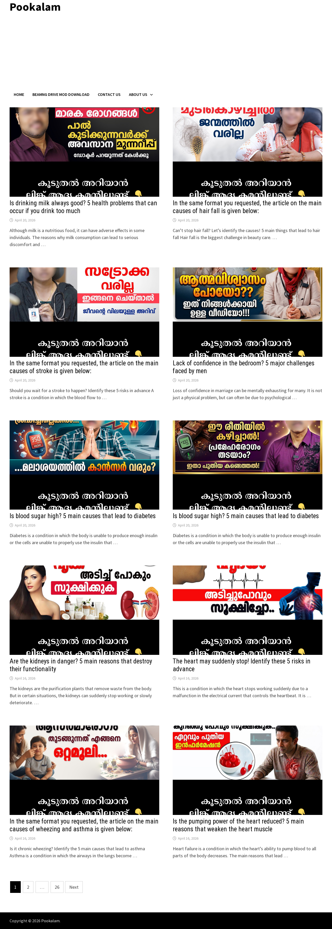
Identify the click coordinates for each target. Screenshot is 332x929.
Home (19, 94)
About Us (138, 94)
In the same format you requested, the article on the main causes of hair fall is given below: (247, 207)
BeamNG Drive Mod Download (60, 94)
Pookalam (50, 920)
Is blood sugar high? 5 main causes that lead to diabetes (83, 516)
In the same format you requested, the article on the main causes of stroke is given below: (84, 367)
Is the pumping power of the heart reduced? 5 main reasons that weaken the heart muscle (238, 825)
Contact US (109, 94)
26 (57, 887)
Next (74, 887)
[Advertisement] (166, 52)
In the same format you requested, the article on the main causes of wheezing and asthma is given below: (84, 825)
